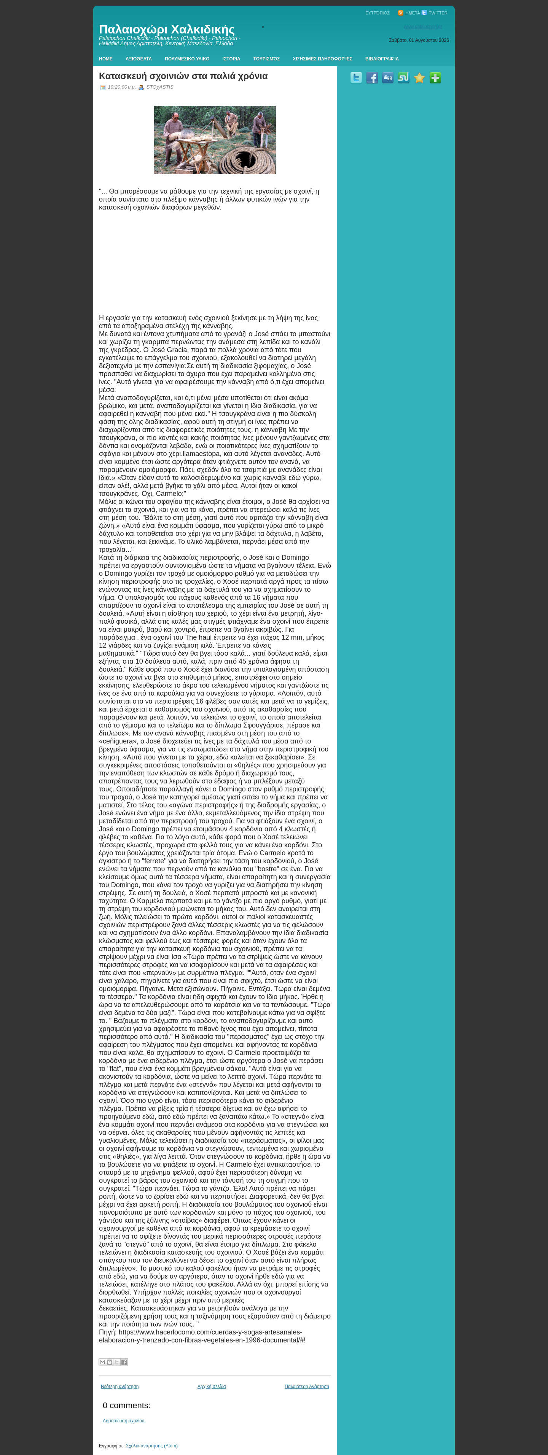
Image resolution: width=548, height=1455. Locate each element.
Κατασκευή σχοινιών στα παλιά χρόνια (183, 76)
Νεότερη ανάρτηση (120, 1386)
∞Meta (409, 13)
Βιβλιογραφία (382, 59)
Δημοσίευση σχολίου (123, 1420)
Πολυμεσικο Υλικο (187, 59)
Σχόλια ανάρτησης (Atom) (152, 1446)
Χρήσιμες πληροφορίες (322, 59)
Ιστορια (232, 59)
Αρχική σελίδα (212, 1386)
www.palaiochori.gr (423, 26)
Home (106, 59)
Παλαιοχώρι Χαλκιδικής (167, 29)
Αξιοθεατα (139, 59)
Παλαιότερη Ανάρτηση (307, 1386)
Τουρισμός (266, 59)
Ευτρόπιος (377, 13)
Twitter (434, 13)
